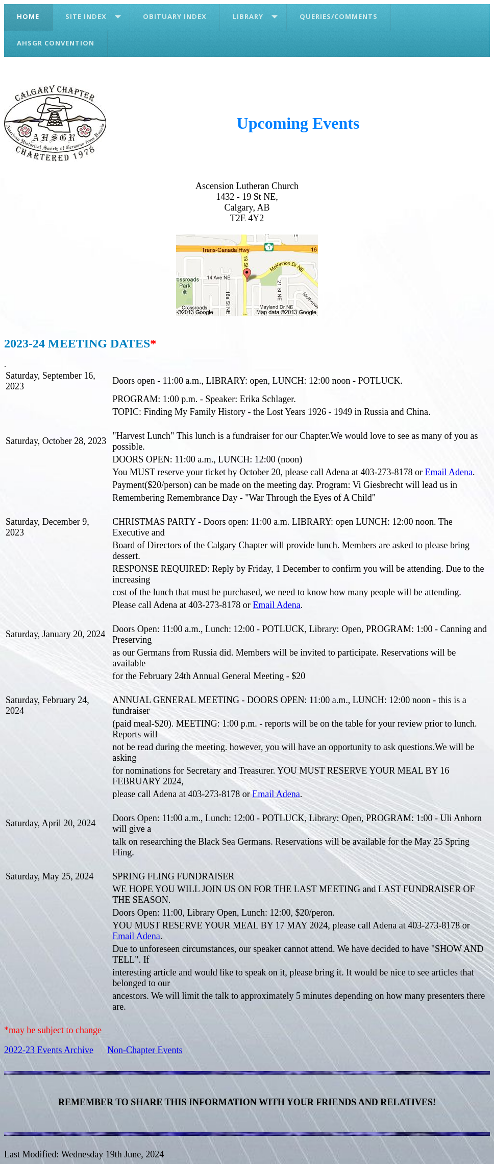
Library (248, 16)
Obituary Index (175, 16)
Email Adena (449, 472)
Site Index (86, 16)
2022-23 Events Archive (48, 1050)
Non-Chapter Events (144, 1050)
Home (28, 16)
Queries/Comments (339, 16)
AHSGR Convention (55, 43)
